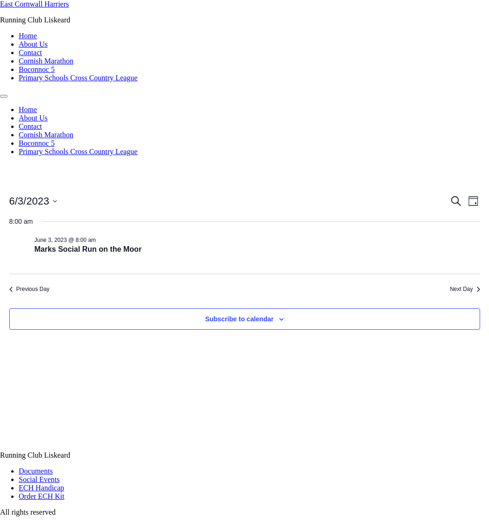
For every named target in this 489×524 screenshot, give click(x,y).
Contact (30, 53)
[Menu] (3, 96)
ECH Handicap (41, 488)
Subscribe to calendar (239, 319)
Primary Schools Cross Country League (78, 78)
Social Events (39, 479)
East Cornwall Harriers (34, 4)
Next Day (465, 289)
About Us (33, 44)
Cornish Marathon (46, 61)
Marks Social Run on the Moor (88, 249)
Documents (36, 471)
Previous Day (29, 289)
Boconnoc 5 (37, 69)
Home (28, 36)
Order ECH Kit (42, 496)
